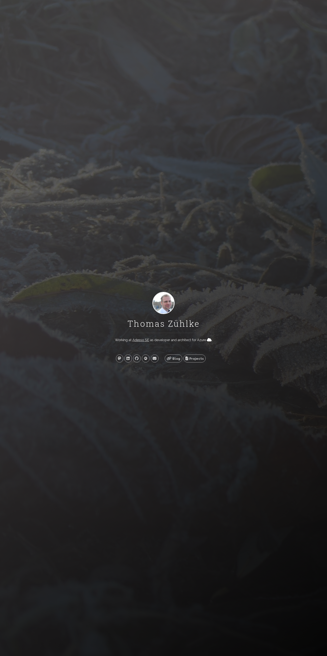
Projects (194, 358)
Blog (173, 358)
